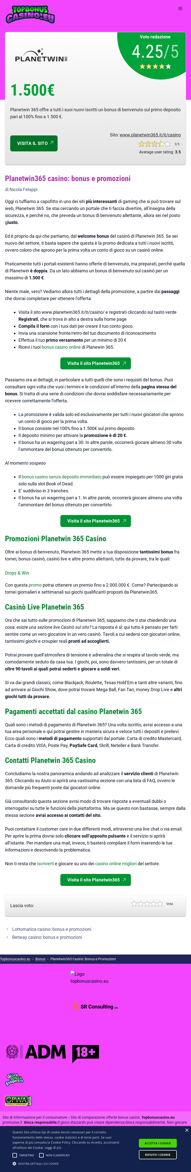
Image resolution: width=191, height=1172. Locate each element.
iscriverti (46, 863)
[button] (15, 1155)
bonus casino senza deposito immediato (61, 476)
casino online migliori (116, 863)
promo (36, 585)
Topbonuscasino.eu (15, 959)
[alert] (95, 1149)
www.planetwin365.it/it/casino (150, 134)
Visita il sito (32, 143)
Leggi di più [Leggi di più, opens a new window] (53, 1148)
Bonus (40, 959)
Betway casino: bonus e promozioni (47, 937)
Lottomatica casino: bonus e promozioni (51, 929)
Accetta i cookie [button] (158, 1143)
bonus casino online (61, 347)
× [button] (187, 1130)
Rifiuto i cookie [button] (157, 1155)
